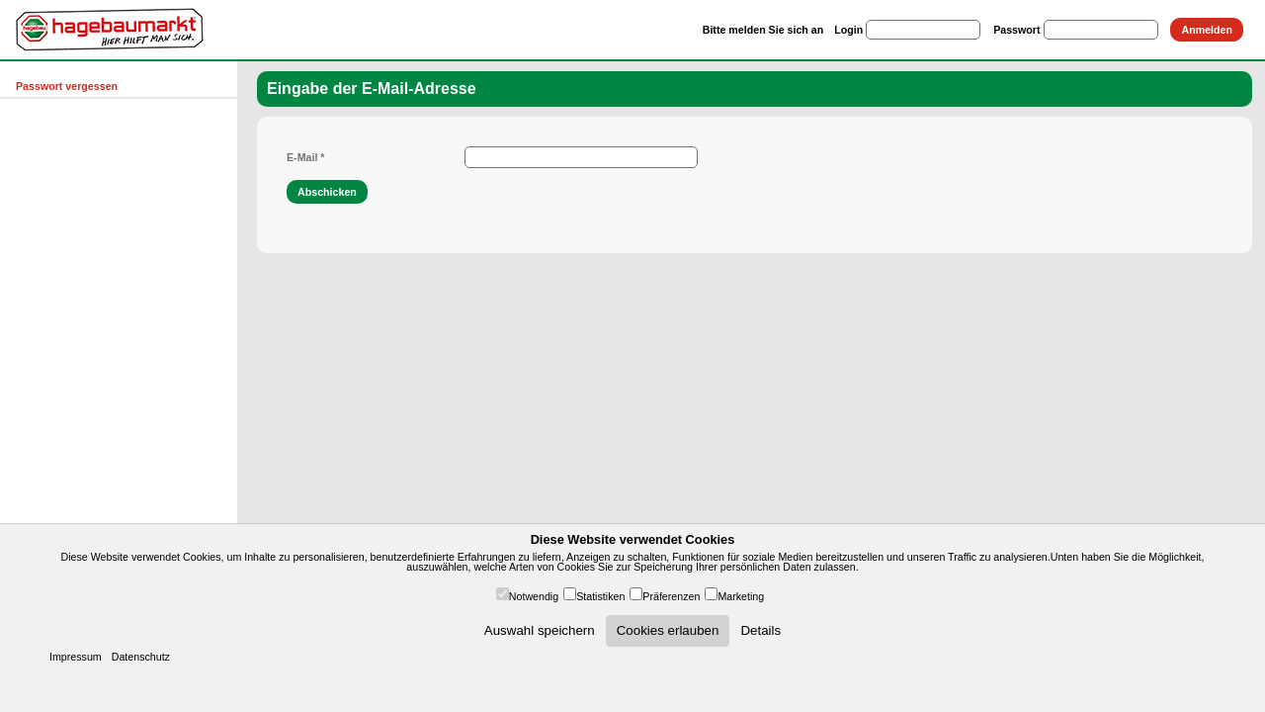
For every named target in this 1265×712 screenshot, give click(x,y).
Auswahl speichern (539, 630)
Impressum (75, 657)
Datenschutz (141, 657)
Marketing (740, 596)
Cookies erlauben (668, 630)
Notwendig (533, 596)
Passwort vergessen (67, 86)
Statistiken (600, 596)
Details (760, 630)
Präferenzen (671, 596)
